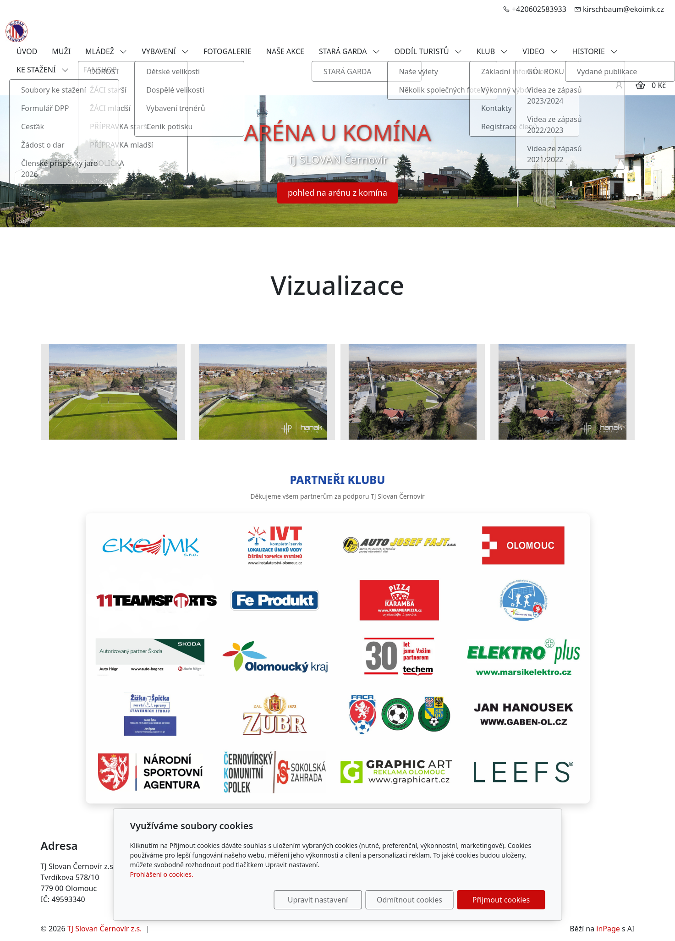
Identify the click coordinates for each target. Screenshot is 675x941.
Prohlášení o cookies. (161, 874)
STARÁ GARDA (349, 51)
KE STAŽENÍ (42, 70)
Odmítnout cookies (409, 900)
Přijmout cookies (501, 900)
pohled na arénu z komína (337, 192)
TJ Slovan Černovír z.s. (104, 929)
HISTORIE (595, 51)
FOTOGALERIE (227, 51)
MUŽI (61, 51)
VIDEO (539, 51)
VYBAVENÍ (165, 51)
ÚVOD (26, 51)
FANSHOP (100, 70)
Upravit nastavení (318, 900)
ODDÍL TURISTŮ (428, 51)
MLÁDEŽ (106, 51)
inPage (608, 929)
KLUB (492, 51)
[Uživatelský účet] (619, 85)
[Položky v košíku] (640, 85)
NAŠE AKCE (285, 51)
